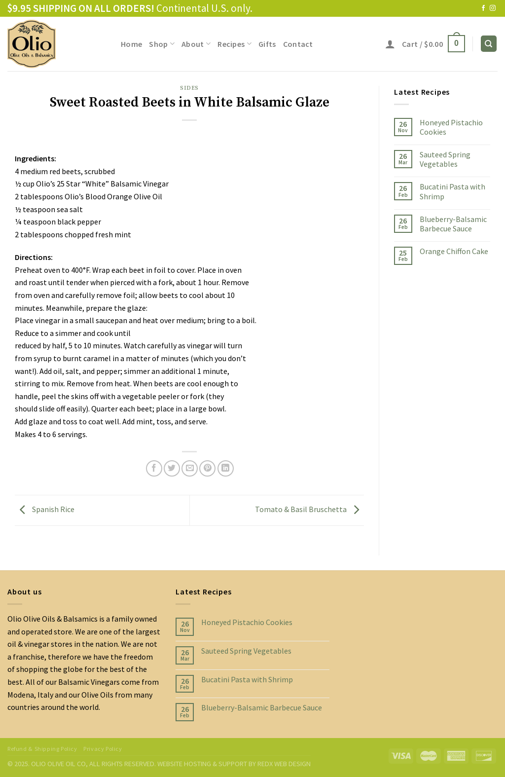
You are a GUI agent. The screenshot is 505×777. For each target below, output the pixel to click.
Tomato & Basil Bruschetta (309, 509)
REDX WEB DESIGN (284, 763)
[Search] (489, 44)
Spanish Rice (44, 509)
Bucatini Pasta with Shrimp (452, 191)
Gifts (267, 44)
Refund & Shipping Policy (42, 748)
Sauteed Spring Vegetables (445, 159)
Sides (189, 88)
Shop (162, 44)
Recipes (234, 44)
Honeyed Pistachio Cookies (451, 127)
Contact (298, 44)
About (196, 44)
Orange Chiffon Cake (454, 251)
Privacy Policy (102, 748)
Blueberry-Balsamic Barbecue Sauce (453, 224)
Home (131, 44)
